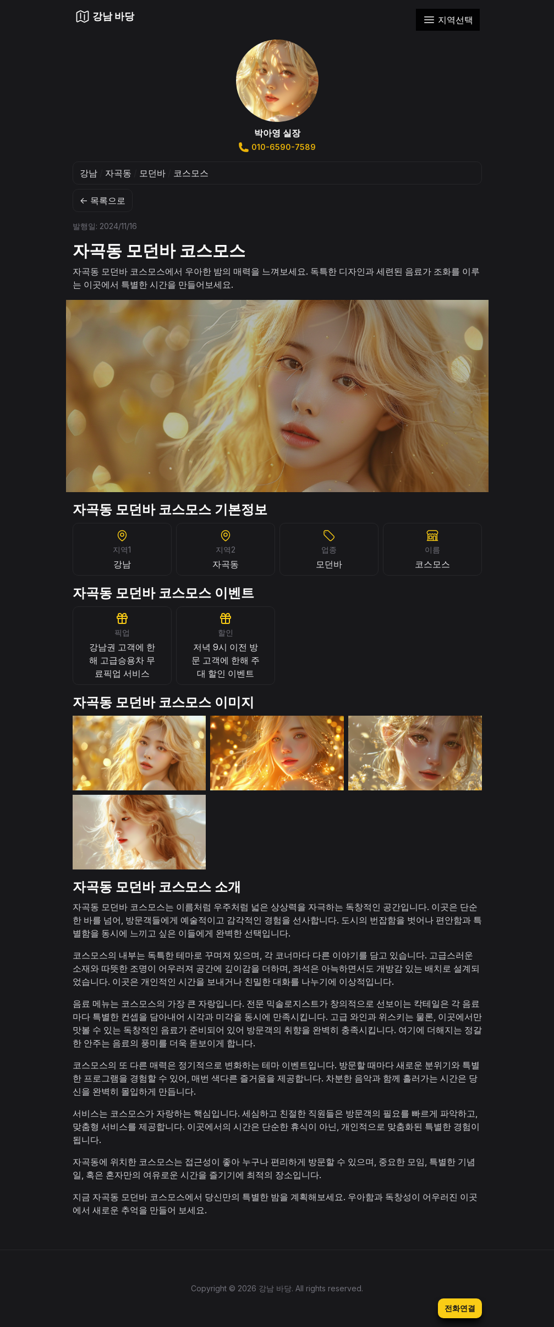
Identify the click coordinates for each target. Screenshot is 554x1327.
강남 (88, 173)
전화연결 (460, 1308)
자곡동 (118, 173)
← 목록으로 (102, 200)
